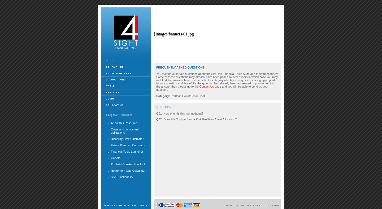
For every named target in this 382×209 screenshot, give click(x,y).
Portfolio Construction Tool (128, 164)
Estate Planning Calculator (128, 145)
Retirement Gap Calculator (128, 170)
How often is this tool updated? (183, 113)
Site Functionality (122, 177)
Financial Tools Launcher (127, 151)
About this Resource (124, 123)
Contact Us (206, 86)
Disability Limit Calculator (127, 138)
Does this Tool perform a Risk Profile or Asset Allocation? (200, 119)
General (116, 158)
